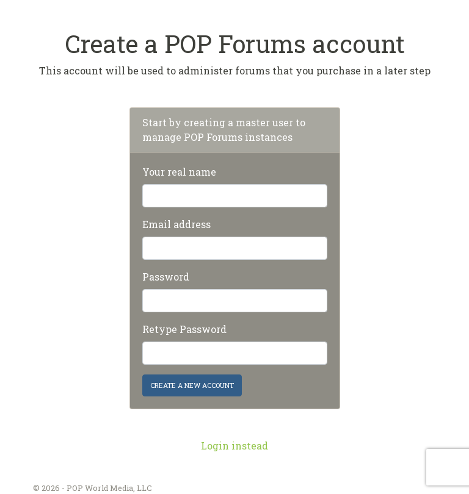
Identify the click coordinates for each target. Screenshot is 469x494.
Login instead (234, 445)
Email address (176, 224)
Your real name (179, 171)
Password (165, 276)
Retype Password (184, 329)
